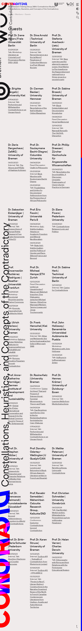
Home (10, 14)
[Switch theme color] (77, 9)
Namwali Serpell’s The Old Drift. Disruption (59, 133)
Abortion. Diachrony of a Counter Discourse (16, 561)
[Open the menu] (77, 4)
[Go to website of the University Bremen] (59, 4)
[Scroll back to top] (77, 626)
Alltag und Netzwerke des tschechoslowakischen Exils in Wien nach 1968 (40, 341)
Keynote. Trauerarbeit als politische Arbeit (15, 311)
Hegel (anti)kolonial (60, 122)
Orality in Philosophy (39, 168)
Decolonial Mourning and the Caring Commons (16, 299)
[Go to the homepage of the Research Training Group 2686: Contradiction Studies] (11, 4)
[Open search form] (77, 17)
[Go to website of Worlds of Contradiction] (70, 4)
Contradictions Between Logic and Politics (60, 229)
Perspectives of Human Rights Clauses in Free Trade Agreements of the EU (16, 234)
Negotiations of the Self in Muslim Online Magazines (38, 110)
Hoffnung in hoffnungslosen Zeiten (59, 360)
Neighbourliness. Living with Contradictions (59, 470)
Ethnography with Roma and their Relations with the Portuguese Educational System (60, 565)
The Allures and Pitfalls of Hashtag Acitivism (17, 167)
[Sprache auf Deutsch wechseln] (77, 13)
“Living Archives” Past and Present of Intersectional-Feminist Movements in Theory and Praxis (38, 396)
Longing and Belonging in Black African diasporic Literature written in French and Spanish (38, 473)
